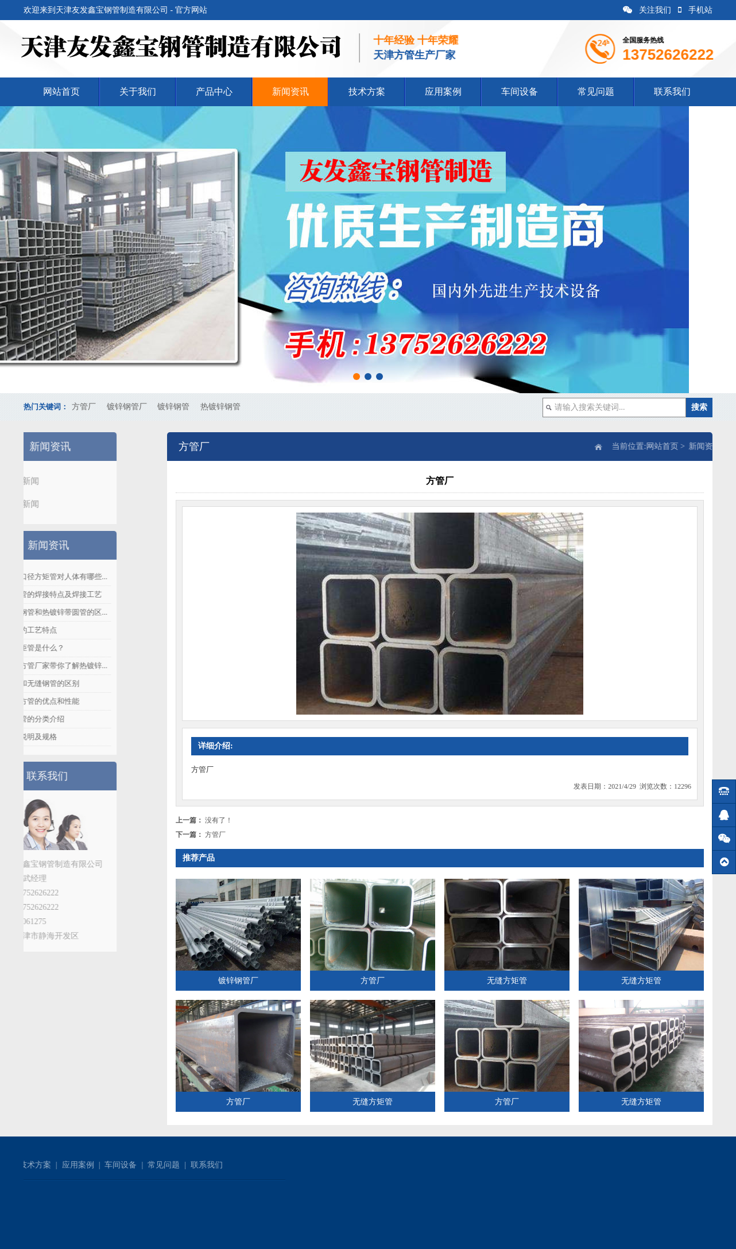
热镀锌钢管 (220, 406)
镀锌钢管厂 (127, 406)
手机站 (695, 10)
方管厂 (84, 406)
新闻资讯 (290, 91)
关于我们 (137, 91)
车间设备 (519, 91)
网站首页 (61, 91)
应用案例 (443, 91)
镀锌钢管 (173, 406)
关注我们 (647, 10)
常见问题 (596, 91)
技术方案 (366, 91)
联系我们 (672, 91)
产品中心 (214, 91)
